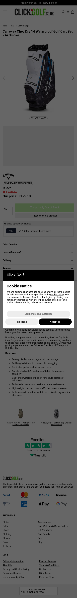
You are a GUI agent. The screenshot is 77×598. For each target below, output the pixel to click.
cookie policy (57, 294)
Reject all (22, 321)
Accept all (55, 321)
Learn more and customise (38, 314)
